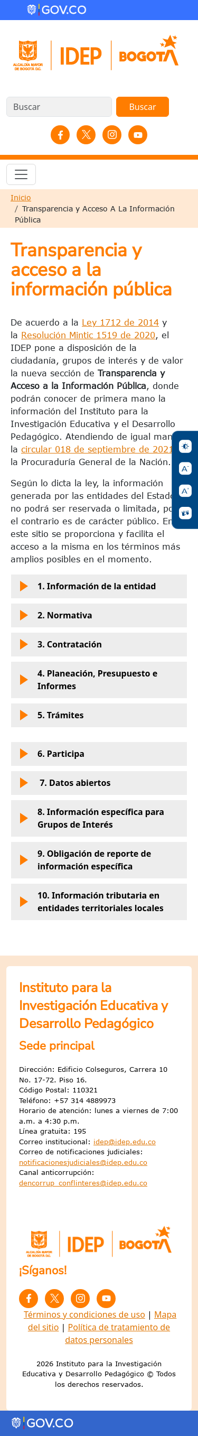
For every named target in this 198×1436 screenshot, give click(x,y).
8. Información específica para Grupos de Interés (90, 820)
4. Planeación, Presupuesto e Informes (87, 682)
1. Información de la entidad (86, 589)
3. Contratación (59, 647)
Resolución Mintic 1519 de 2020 (88, 335)
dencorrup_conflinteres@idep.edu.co (83, 1183)
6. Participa (50, 757)
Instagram (112, 134)
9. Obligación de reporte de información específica (84, 862)
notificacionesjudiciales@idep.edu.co (83, 1162)
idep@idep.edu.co (124, 1141)
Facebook (60, 134)
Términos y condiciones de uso (84, 1314)
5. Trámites (50, 718)
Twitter (86, 134)
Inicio (21, 197)
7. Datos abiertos (64, 786)
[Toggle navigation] (21, 174)
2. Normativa (54, 618)
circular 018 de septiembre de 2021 (97, 449)
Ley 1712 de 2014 (120, 322)
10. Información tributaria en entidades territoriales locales (90, 904)
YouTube (137, 134)
